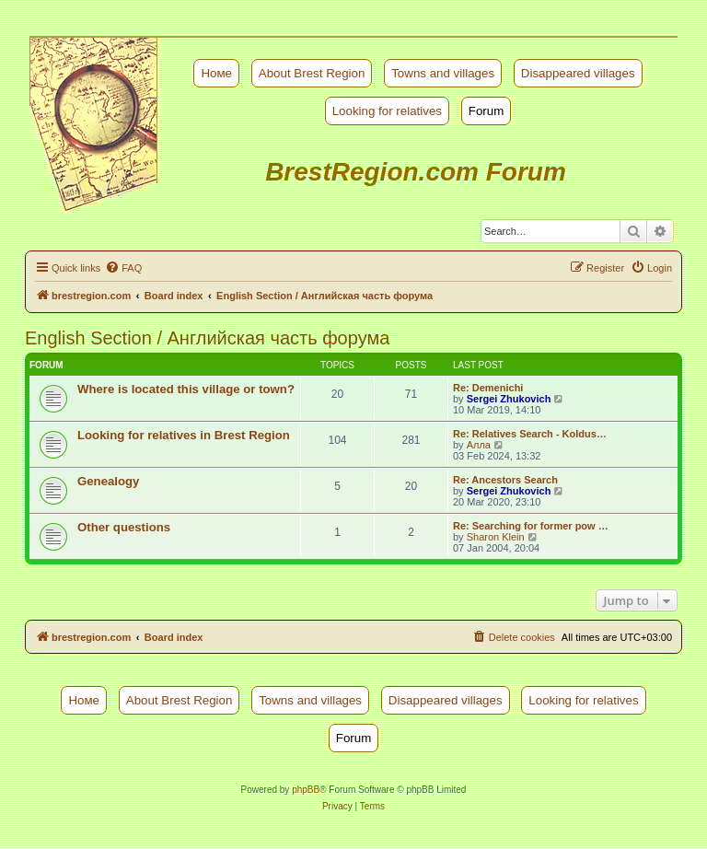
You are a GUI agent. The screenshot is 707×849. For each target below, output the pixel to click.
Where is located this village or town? (186, 389)
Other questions (123, 527)
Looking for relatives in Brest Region (183, 435)
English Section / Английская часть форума (207, 338)
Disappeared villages (578, 73)
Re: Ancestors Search (505, 479)
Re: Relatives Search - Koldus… (530, 433)
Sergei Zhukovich (509, 398)
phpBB (305, 790)
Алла (479, 444)
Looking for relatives (387, 111)
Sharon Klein (496, 536)
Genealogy (108, 481)
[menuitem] (123, 268)
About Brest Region (312, 73)
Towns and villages (442, 73)
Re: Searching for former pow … (530, 525)
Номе (216, 73)
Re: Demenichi (488, 387)
